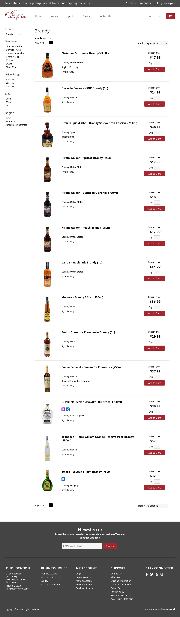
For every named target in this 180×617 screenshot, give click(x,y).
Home (38, 16)
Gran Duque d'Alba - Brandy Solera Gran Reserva (99, 123)
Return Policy (117, 588)
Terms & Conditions (120, 595)
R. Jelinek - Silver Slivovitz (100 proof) (92, 402)
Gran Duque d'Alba (15, 53)
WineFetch (170, 609)
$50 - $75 (10, 86)
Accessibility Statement (122, 598)
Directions (11, 582)
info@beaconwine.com (17, 588)
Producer (11, 41)
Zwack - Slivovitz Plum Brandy (87, 471)
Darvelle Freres (13, 49)
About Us (115, 577)
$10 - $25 (10, 79)
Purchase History (84, 584)
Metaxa (9, 60)
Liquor (9, 29)
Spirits (69, 16)
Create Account (83, 577)
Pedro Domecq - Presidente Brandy (88, 332)
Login (78, 573)
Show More (11, 67)
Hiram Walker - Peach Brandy (86, 227)
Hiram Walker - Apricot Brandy (87, 158)
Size (7, 93)
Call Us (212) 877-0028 (139, 3)
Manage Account (84, 580)
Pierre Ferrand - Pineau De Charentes (92, 367)
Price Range (12, 74)
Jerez (8, 117)
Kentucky (10, 121)
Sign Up (110, 546)
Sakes (86, 16)
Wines (53, 16)
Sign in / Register (166, 3)
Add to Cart (154, 69)
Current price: (154, 52)
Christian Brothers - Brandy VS (85, 53)
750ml (9, 102)
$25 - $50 (10, 82)
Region (9, 113)
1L (7, 105)
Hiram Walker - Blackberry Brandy (90, 192)
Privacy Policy (117, 591)
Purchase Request (84, 588)
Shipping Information (121, 580)
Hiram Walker (12, 56)
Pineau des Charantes (16, 124)
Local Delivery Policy (121, 584)
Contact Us (105, 16)
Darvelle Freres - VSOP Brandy (85, 88)
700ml (9, 98)
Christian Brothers (15, 46)
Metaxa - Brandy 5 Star (82, 297)
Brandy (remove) (14, 34)
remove (47, 38)
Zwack (9, 63)
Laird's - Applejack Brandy (82, 262)
